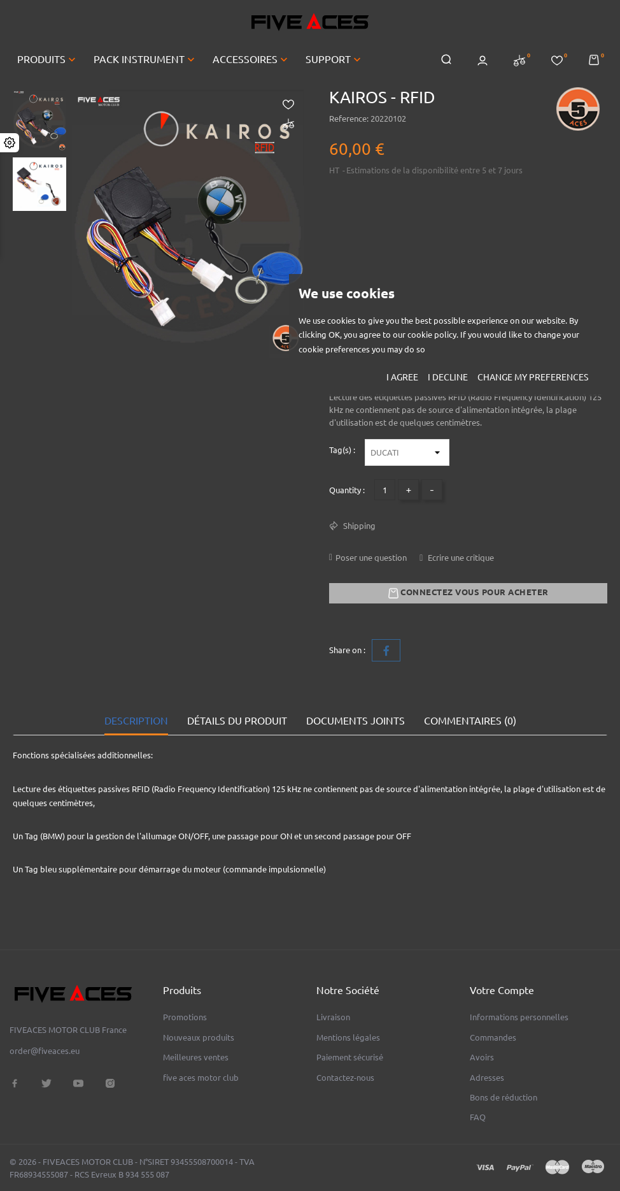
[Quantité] (384, 489)
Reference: (349, 118)
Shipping (358, 525)
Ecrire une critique (460, 557)
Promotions (185, 1017)
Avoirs (482, 1057)
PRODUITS (47, 59)
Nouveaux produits (198, 1037)
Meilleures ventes (196, 1057)
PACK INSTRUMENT (145, 59)
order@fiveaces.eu (45, 1050)
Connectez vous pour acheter (468, 593)
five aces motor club (201, 1077)
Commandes (493, 1037)
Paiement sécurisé (349, 1057)
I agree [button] (402, 377)
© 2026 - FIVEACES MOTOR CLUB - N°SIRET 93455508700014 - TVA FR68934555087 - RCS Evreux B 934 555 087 (132, 1168)
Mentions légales (348, 1037)
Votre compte (502, 990)
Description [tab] (136, 720)
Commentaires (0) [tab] (470, 720)
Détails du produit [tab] (237, 720)
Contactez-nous (345, 1077)
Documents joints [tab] (355, 720)
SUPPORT (334, 59)
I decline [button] (448, 377)
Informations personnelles (519, 1017)
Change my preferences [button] (532, 377)
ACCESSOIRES (251, 59)
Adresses (487, 1077)
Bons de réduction (503, 1097)
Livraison (333, 1017)
